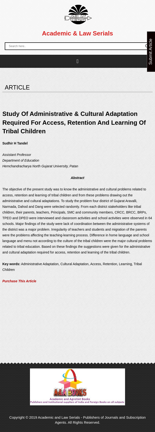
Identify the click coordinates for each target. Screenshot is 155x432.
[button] (78, 61)
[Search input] (76, 46)
